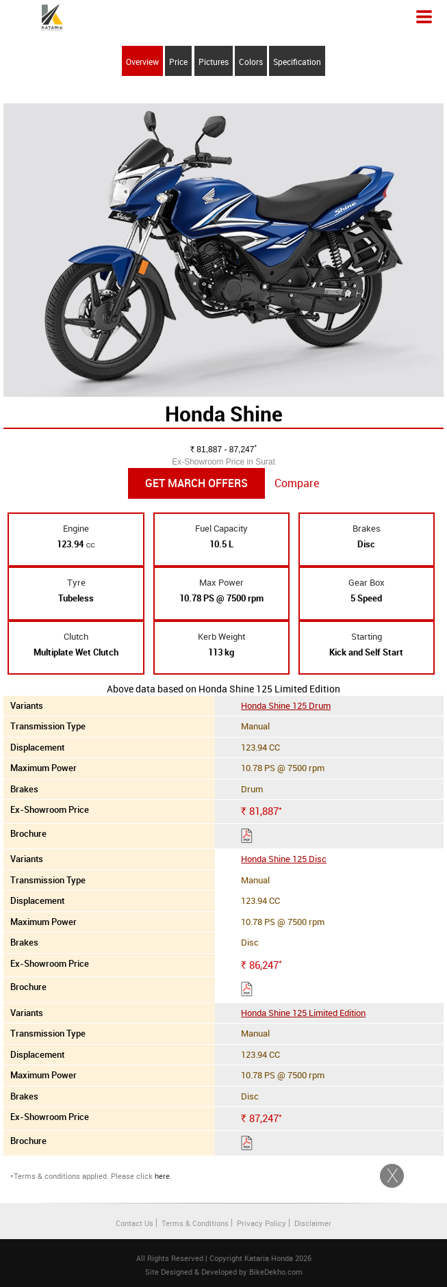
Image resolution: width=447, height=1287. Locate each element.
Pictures (214, 61)
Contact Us (134, 1223)
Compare (296, 483)
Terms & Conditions (195, 1223)
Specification (297, 61)
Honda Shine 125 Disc (284, 859)
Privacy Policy (261, 1223)
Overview (142, 61)
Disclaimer (312, 1223)
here (162, 1176)
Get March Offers (196, 483)
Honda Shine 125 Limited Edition (303, 1012)
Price (178, 61)
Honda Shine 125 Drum (286, 705)
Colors (251, 61)
